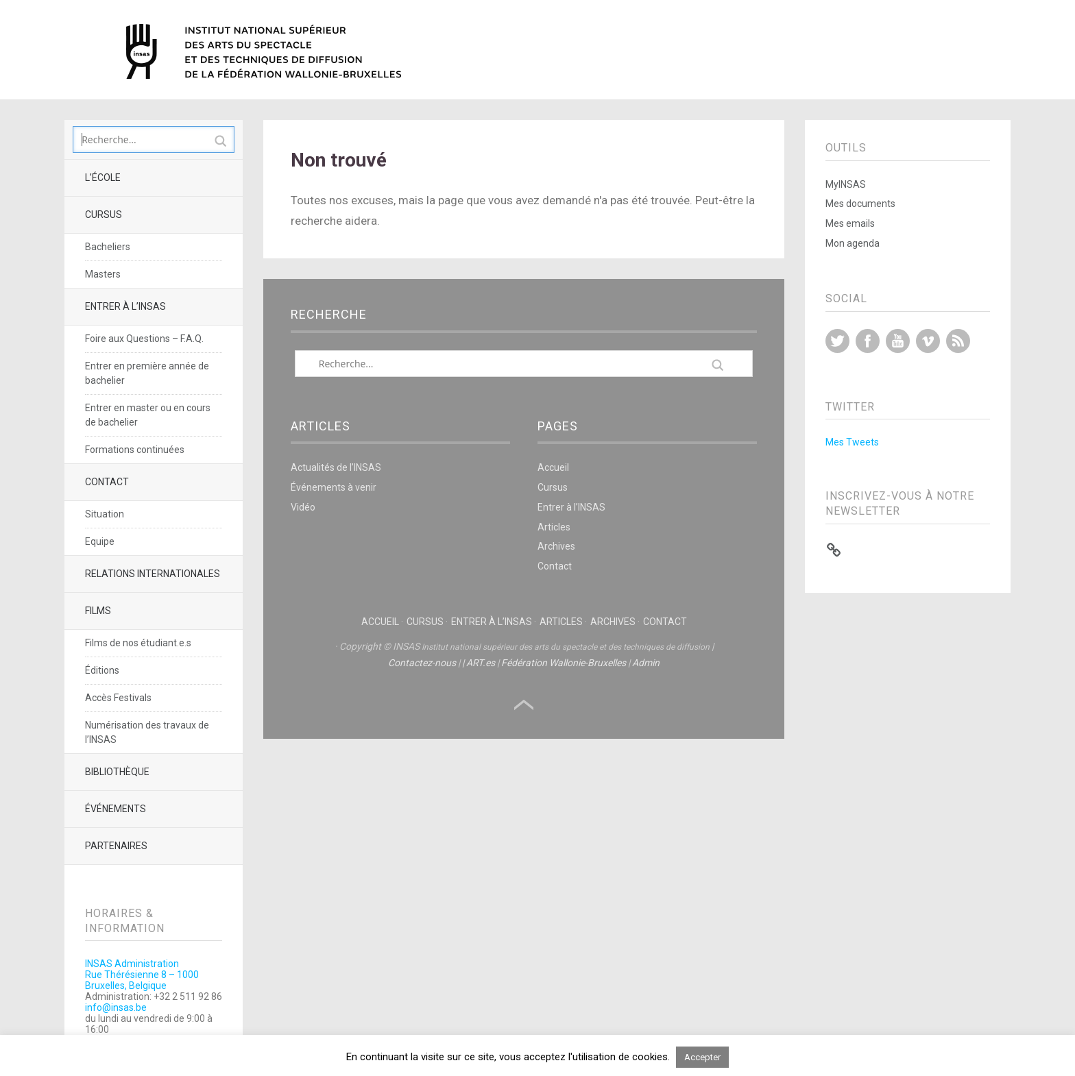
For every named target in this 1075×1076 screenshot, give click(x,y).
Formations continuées (134, 449)
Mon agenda (852, 243)
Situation (104, 514)
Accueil (553, 467)
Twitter (837, 341)
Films (98, 610)
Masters (103, 274)
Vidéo (303, 507)
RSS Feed (958, 341)
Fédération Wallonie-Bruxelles (563, 662)
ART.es (480, 662)
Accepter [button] (702, 1057)
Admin (646, 662)
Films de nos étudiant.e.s (138, 642)
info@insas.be (116, 1007)
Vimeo (928, 341)
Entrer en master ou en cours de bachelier (147, 415)
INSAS (263, 51)
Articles (554, 527)
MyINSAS (845, 184)
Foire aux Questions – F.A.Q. (144, 338)
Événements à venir (333, 487)
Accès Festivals (118, 697)
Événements (115, 808)
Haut (524, 705)
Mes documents (860, 203)
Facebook (868, 341)
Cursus (103, 214)
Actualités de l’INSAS (336, 467)
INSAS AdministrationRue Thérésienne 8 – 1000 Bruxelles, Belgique (142, 974)
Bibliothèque (117, 771)
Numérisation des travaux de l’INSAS (147, 732)
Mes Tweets (852, 442)
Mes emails (850, 223)
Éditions (102, 670)
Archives (556, 546)
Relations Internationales (152, 573)
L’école (103, 177)
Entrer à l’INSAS (125, 306)
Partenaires (116, 845)
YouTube (898, 341)
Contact (107, 481)
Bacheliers (107, 246)
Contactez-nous (422, 662)
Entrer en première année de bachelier (147, 373)
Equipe (99, 541)
